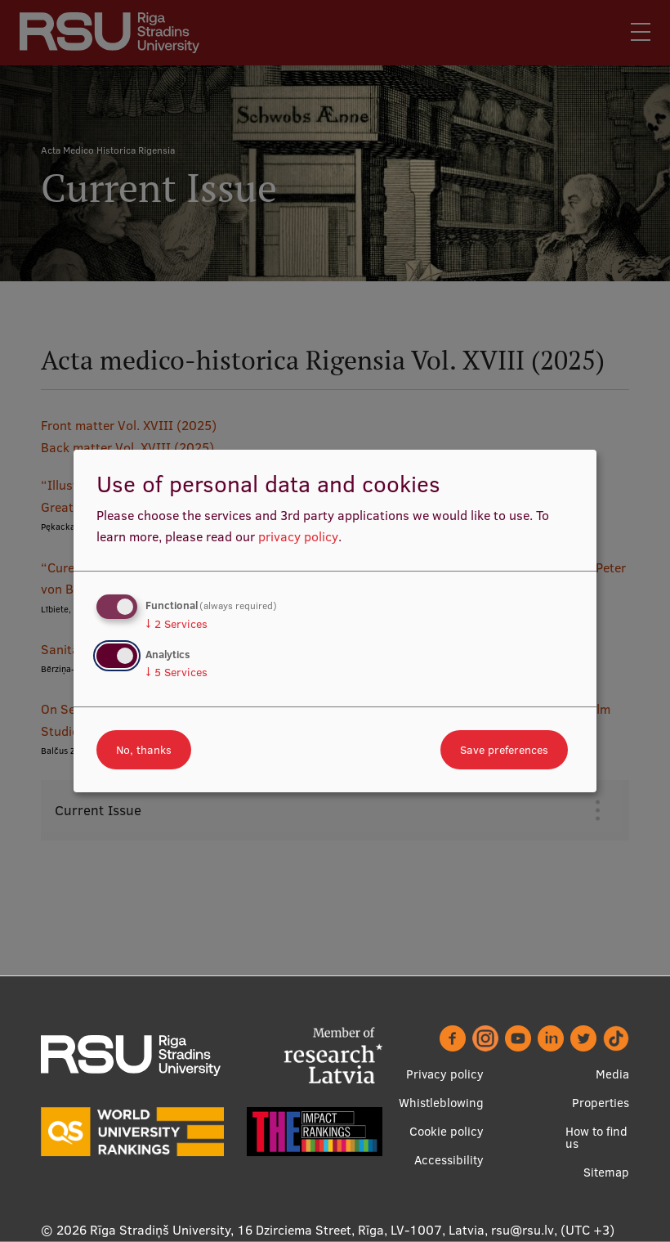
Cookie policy (446, 1131)
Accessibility (449, 1159)
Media (612, 1074)
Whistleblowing (441, 1102)
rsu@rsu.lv (522, 1230)
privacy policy (298, 536)
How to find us (596, 1137)
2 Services (176, 624)
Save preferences (504, 750)
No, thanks (144, 750)
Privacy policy (445, 1074)
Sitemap (606, 1172)
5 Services (176, 672)
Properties (600, 1102)
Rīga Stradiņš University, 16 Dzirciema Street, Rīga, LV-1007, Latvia (287, 1230)
